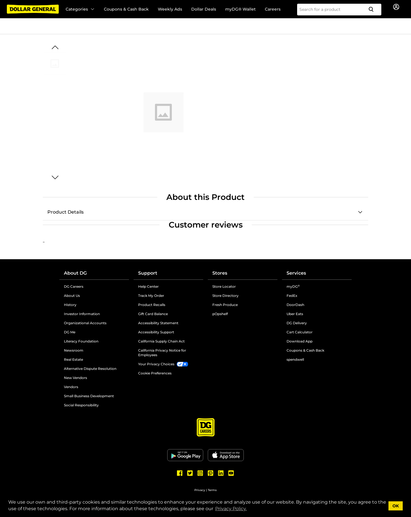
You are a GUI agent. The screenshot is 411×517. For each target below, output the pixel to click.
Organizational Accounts (85, 323)
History (70, 305)
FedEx (292, 295)
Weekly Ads (170, 9)
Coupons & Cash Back (126, 9)
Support (147, 273)
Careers (273, 9)
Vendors (71, 387)
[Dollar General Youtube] (231, 473)
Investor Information (82, 314)
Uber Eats (295, 314)
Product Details (65, 212)
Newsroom (73, 350)
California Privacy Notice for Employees (162, 352)
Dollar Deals (203, 9)
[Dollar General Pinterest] (210, 473)
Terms (212, 490)
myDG (293, 286)
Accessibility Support (156, 332)
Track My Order (151, 295)
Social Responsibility (81, 405)
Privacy (199, 490)
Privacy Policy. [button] (231, 508)
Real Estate (73, 359)
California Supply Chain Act (161, 341)
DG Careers (73, 286)
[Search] (373, 9)
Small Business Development (89, 396)
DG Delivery (297, 323)
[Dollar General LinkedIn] (221, 473)
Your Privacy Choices (156, 364)
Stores (219, 273)
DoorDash (295, 305)
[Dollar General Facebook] (180, 473)
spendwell (295, 359)
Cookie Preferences (155, 373)
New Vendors (75, 378)
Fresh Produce (225, 305)
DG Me (69, 332)
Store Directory (225, 295)
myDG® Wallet (240, 9)
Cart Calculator (300, 332)
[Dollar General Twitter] (190, 473)
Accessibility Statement (158, 323)
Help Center (148, 286)
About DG (75, 273)
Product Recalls (151, 305)
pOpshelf (220, 314)
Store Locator (224, 286)
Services (296, 273)
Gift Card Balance (153, 314)
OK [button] (395, 505)
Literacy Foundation (81, 341)
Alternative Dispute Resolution (90, 368)
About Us (72, 295)
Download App (300, 341)
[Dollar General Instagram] (200, 473)
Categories (80, 9)
